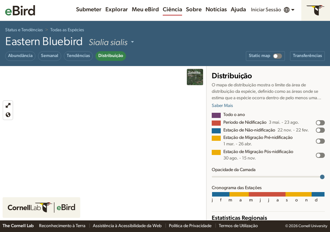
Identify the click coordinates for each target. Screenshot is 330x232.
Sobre (194, 10)
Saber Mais (222, 105)
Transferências (307, 55)
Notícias (216, 10)
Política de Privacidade (190, 226)
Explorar (116, 10)
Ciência (172, 10)
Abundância (20, 55)
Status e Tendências (24, 30)
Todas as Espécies (67, 30)
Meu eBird (145, 10)
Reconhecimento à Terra (62, 226)
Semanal (49, 55)
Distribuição (110, 55)
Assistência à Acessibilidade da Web (127, 226)
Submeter (89, 10)
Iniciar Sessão (266, 9)
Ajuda (238, 10)
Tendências (78, 55)
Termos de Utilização (238, 226)
